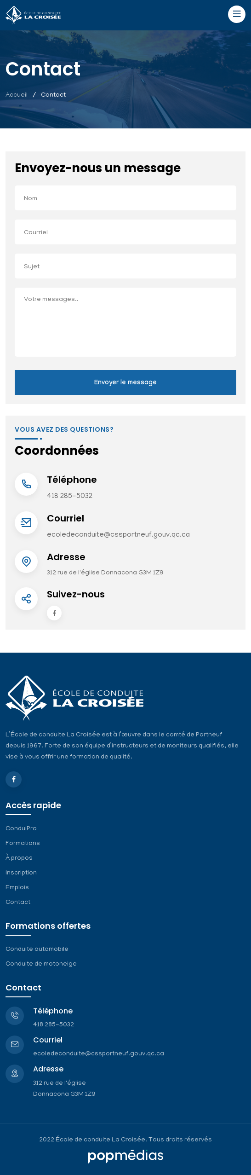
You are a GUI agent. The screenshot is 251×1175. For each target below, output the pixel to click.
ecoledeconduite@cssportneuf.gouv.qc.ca (118, 535)
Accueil (17, 95)
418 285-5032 (69, 496)
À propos (19, 858)
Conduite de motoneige (41, 964)
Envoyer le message (125, 383)
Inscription (21, 873)
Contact (18, 902)
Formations (23, 843)
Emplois (17, 888)
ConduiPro (21, 829)
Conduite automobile (37, 949)
